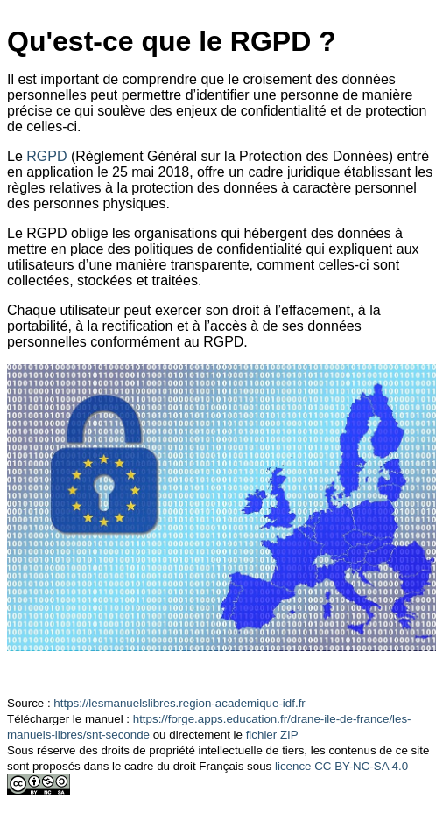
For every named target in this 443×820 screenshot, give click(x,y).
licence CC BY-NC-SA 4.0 (341, 766)
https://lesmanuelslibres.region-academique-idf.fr (179, 703)
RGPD (46, 156)
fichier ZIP (272, 734)
